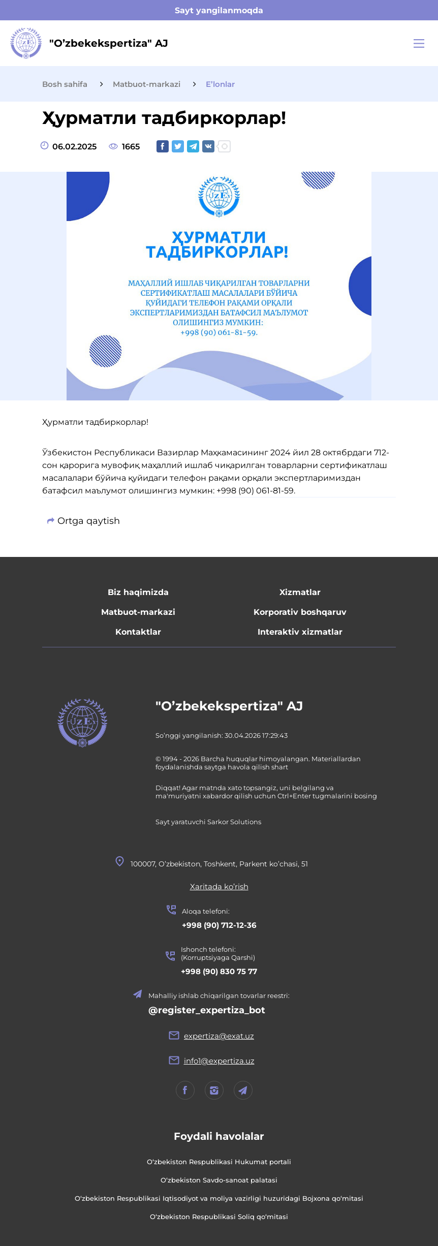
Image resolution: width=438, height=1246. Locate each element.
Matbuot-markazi (138, 612)
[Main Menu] (419, 43)
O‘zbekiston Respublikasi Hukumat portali (219, 1162)
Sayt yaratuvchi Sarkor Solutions (208, 822)
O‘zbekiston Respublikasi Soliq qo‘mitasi (219, 1216)
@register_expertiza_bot (206, 1010)
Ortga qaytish (88, 520)
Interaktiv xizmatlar (300, 632)
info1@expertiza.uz (219, 1061)
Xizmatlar (300, 592)
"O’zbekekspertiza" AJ (229, 705)
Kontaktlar (138, 632)
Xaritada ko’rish (219, 886)
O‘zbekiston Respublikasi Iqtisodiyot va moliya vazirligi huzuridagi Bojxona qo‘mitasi (219, 1198)
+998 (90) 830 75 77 (219, 971)
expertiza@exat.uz (219, 1036)
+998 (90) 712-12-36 (219, 925)
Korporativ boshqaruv (300, 612)
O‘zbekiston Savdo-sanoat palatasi (219, 1180)
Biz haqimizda (138, 592)
